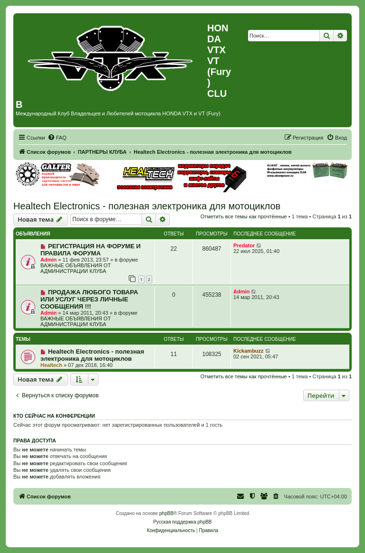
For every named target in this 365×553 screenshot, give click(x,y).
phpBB (166, 513)
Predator (244, 245)
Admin (48, 259)
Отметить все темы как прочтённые (244, 216)
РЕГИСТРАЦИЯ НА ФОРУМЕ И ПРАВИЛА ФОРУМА (90, 250)
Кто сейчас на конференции (54, 416)
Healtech (51, 365)
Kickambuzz (248, 351)
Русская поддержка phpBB (182, 522)
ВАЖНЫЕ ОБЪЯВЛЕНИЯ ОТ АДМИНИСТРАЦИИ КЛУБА (75, 268)
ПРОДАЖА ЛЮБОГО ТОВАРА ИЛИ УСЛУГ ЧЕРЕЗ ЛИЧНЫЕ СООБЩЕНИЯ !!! (89, 299)
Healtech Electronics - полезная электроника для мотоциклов (146, 206)
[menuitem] (57, 137)
